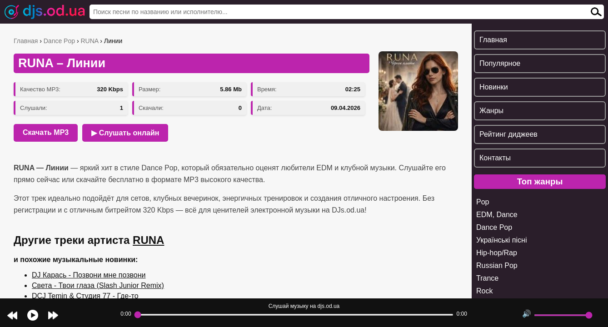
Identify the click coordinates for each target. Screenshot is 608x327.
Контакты (495, 158)
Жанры (491, 110)
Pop (482, 202)
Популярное (499, 63)
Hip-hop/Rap (496, 253)
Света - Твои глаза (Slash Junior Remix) (98, 285)
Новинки (493, 87)
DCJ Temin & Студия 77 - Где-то (85, 296)
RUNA (89, 41)
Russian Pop (497, 265)
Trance (487, 278)
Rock (484, 291)
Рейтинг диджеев (508, 134)
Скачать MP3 (46, 132)
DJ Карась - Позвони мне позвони (88, 275)
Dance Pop (59, 41)
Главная (26, 41)
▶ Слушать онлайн (125, 133)
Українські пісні (501, 240)
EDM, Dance (497, 214)
